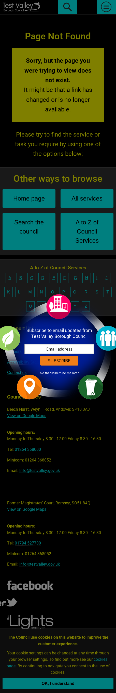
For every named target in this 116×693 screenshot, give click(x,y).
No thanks (47, 373)
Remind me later (67, 373)
